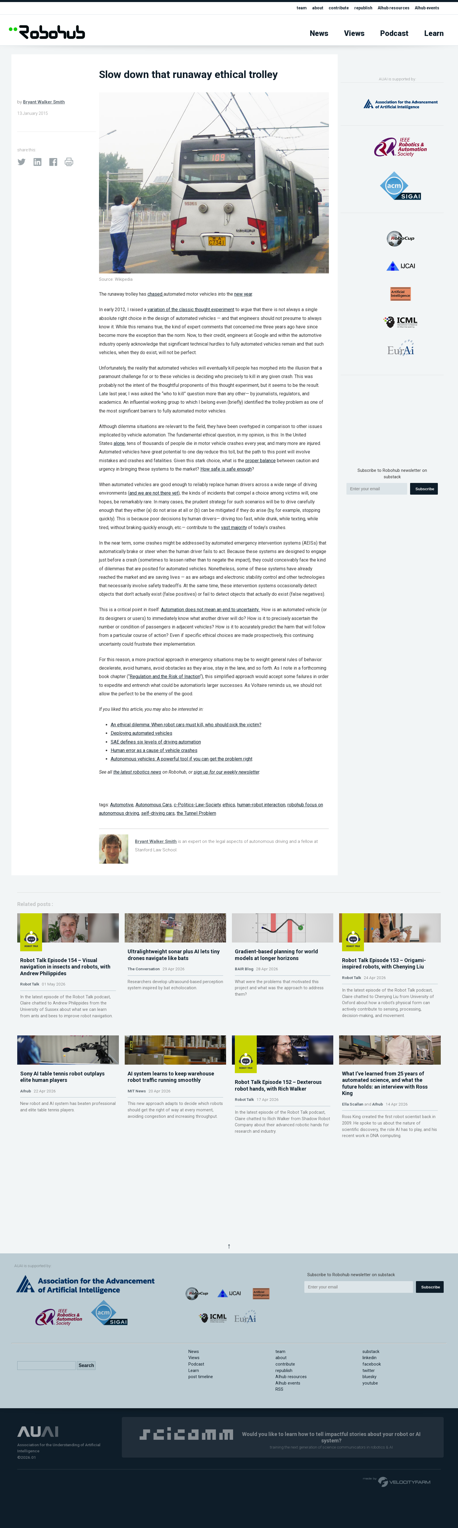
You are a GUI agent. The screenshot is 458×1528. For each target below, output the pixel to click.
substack (370, 1351)
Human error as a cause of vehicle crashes (154, 750)
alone (119, 443)
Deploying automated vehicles (141, 733)
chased (156, 294)
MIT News (137, 1161)
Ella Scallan (352, 1174)
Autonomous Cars (154, 805)
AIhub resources (390, 8)
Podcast (394, 33)
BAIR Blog (244, 1008)
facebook (371, 1364)
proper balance (260, 460)
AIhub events (426, 8)
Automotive (121, 805)
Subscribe (424, 489)
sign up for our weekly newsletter (226, 772)
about (311, 8)
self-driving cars (158, 813)
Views (354, 33)
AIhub (25, 1161)
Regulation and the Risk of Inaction (165, 676)
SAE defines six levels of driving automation (156, 742)
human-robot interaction (261, 805)
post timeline (200, 1376)
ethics (229, 805)
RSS (279, 1389)
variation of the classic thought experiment (191, 309)
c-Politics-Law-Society (197, 805)
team (294, 8)
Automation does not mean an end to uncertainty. (210, 609)
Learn (434, 33)
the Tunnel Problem (196, 813)
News (319, 33)
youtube (370, 1383)
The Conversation (144, 1008)
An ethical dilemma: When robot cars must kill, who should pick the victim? (186, 724)
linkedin (369, 1357)
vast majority (234, 527)
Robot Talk (29, 1015)
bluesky (369, 1376)
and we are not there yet (153, 493)
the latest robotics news (137, 772)
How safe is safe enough (226, 469)
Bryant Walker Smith (44, 102)
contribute (332, 8)
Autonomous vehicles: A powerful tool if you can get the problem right (181, 759)
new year (243, 294)
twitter (368, 1370)
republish (358, 8)
